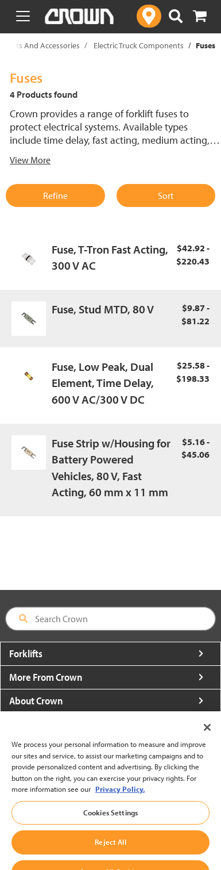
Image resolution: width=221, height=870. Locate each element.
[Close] (207, 743)
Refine (55, 195)
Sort (165, 195)
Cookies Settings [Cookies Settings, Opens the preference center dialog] (110, 828)
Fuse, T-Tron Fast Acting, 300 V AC (110, 257)
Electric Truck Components (139, 45)
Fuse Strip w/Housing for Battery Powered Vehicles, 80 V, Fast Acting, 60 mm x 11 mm (111, 468)
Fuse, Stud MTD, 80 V (103, 309)
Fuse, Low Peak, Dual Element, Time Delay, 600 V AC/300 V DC (103, 383)
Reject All (110, 857)
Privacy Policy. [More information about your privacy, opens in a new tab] (120, 804)
